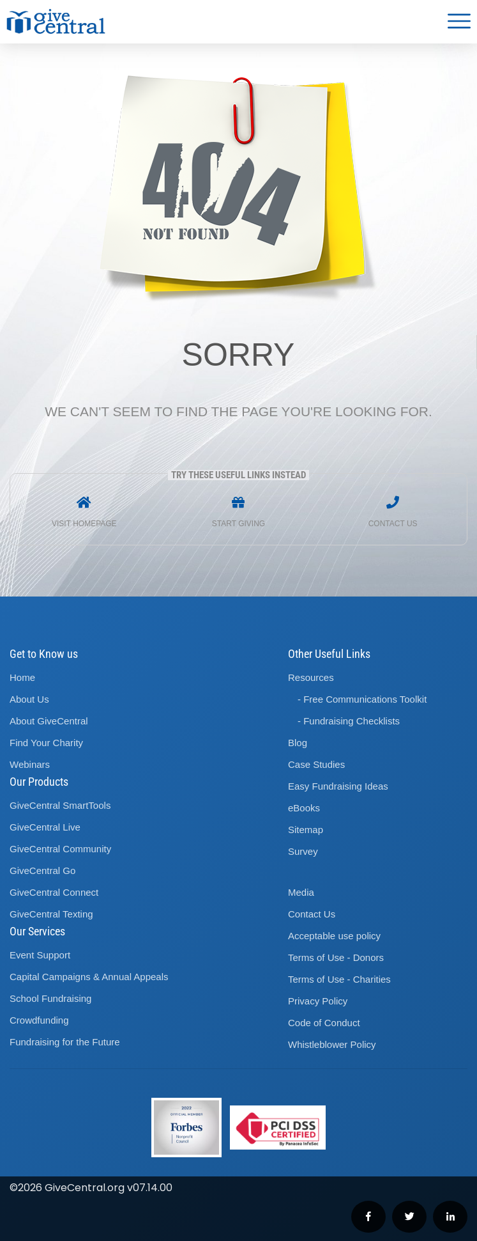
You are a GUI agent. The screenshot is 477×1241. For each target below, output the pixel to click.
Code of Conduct (324, 1022)
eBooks (304, 807)
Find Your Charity (46, 742)
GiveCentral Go (42, 870)
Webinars (30, 764)
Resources (311, 677)
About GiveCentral (49, 720)
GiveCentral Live (45, 827)
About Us (29, 699)
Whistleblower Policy (332, 1044)
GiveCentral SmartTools (60, 805)
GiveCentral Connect (54, 892)
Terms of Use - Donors (336, 957)
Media (301, 892)
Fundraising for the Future (65, 1041)
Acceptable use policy (334, 935)
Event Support (40, 954)
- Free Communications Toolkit (362, 699)
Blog (297, 742)
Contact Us (311, 914)
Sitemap (305, 829)
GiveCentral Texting (51, 914)
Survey (303, 851)
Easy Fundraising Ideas (338, 786)
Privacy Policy (317, 1000)
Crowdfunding (39, 1020)
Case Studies (316, 764)
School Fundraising (50, 998)
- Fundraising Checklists (349, 720)
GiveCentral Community (60, 848)
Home (22, 677)
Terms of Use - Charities (339, 979)
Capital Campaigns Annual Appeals (89, 976)
